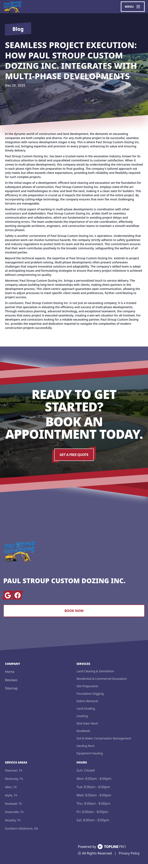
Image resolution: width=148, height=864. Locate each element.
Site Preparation (87, 686)
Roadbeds (83, 731)
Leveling (82, 716)
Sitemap (11, 688)
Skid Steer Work (87, 723)
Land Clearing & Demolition (95, 671)
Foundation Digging (90, 694)
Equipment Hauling (90, 753)
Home (10, 671)
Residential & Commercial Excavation (102, 679)
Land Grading (86, 708)
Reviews (11, 680)
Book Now (74, 610)
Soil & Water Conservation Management (104, 738)
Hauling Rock (85, 746)
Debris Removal (87, 701)
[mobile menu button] (132, 6)
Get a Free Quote (74, 454)
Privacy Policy (129, 853)
